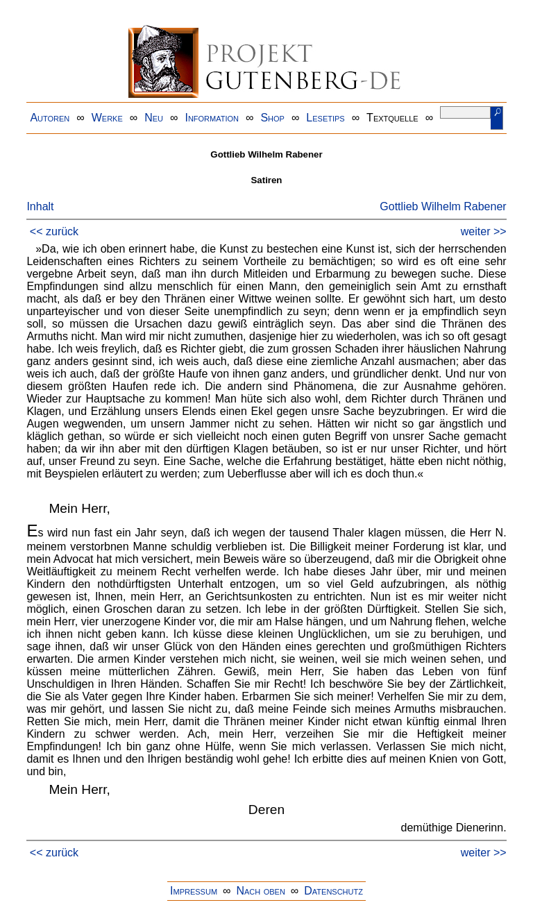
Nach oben (260, 891)
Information (212, 118)
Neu (153, 118)
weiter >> (484, 231)
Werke (107, 118)
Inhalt (39, 206)
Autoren (49, 118)
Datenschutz (333, 891)
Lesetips (325, 118)
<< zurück (54, 231)
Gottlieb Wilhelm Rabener (443, 206)
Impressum (193, 891)
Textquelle (392, 118)
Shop (272, 118)
